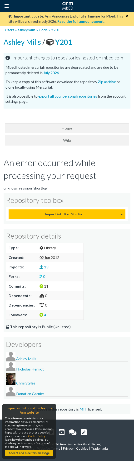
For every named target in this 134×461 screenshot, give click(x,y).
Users (9, 29)
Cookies (82, 448)
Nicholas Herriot (30, 369)
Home (67, 128)
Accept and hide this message (29, 453)
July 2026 (51, 72)
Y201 (55, 29)
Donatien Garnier (30, 393)
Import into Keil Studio (63, 214)
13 (44, 267)
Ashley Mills (23, 42)
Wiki (67, 140)
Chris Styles (25, 383)
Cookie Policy (36, 436)
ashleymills (26, 29)
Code (43, 29)
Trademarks (100, 448)
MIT (83, 409)
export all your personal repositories (67, 96)
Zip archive (107, 81)
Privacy (68, 448)
